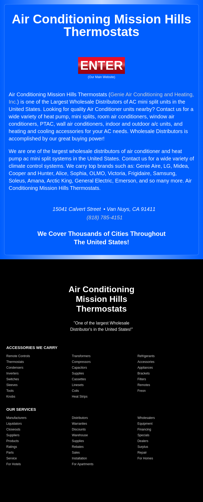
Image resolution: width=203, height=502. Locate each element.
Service (11, 458)
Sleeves (12, 385)
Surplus (143, 447)
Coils (75, 391)
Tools (10, 391)
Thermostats (15, 362)
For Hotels (13, 464)
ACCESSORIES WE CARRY (31, 347)
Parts (10, 452)
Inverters (12, 373)
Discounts (79, 429)
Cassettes (79, 379)
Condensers (14, 367)
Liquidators (14, 423)
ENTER (101, 65)
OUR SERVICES (21, 409)
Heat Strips (79, 396)
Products (12, 441)
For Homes (145, 458)
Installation (79, 458)
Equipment (145, 423)
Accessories (146, 362)
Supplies (78, 373)
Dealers (143, 441)
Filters (142, 379)
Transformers (81, 356)
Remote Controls (18, 356)
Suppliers (12, 435)
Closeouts (13, 429)
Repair (142, 452)
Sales (76, 452)
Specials (143, 435)
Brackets (144, 373)
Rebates (78, 447)
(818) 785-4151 (101, 217)
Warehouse (80, 435)
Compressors (81, 362)
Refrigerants (146, 356)
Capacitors (79, 367)
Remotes (144, 385)
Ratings (11, 447)
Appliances (145, 367)
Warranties (79, 423)
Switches (12, 379)
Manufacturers (16, 418)
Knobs (10, 396)
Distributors (80, 418)
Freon (142, 391)
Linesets (78, 385)
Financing (144, 429)
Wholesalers (146, 418)
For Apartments (82, 464)
